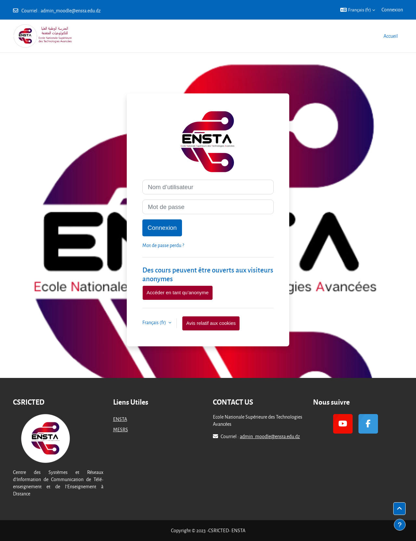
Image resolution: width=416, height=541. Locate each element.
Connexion (392, 9)
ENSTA (120, 419)
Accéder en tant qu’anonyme (178, 292)
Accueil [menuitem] (391, 36)
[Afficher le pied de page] (400, 525)
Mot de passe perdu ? (163, 245)
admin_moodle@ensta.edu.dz (71, 10)
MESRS (120, 429)
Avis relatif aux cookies (211, 323)
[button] (357, 10)
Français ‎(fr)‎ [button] (154, 322)
